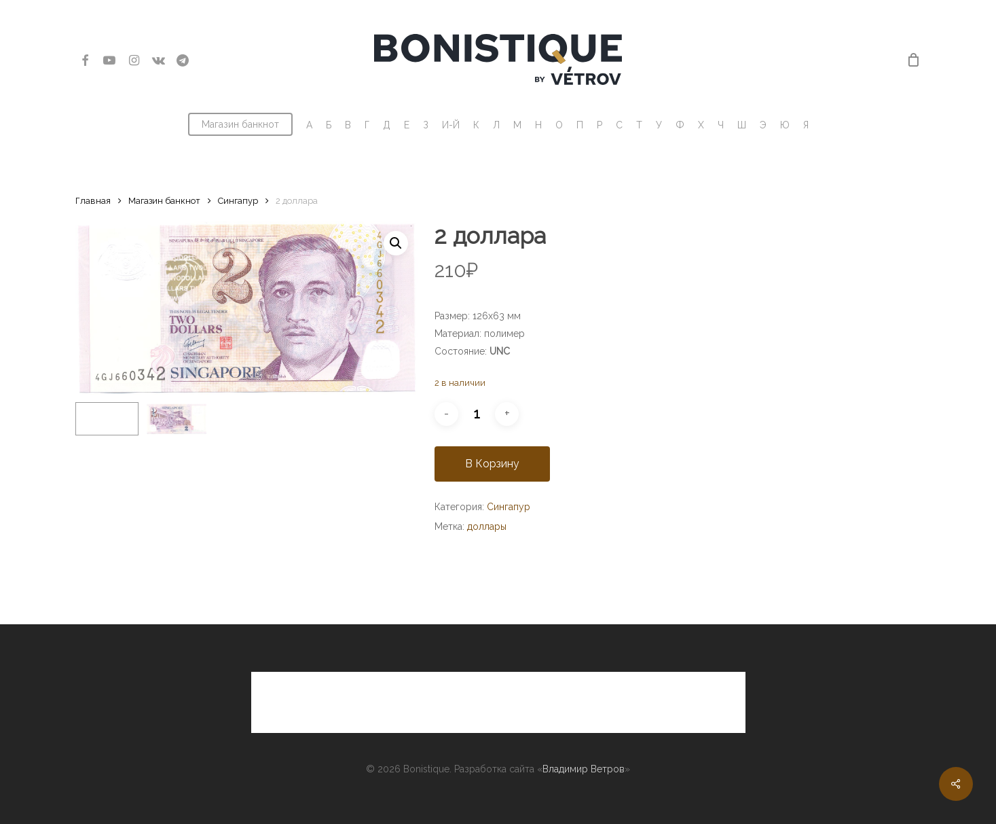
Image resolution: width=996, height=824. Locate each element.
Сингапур (238, 201)
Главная (93, 201)
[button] (396, 243)
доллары (486, 526)
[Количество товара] (476, 414)
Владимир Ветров (583, 769)
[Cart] (913, 59)
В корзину (492, 463)
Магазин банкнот (164, 201)
